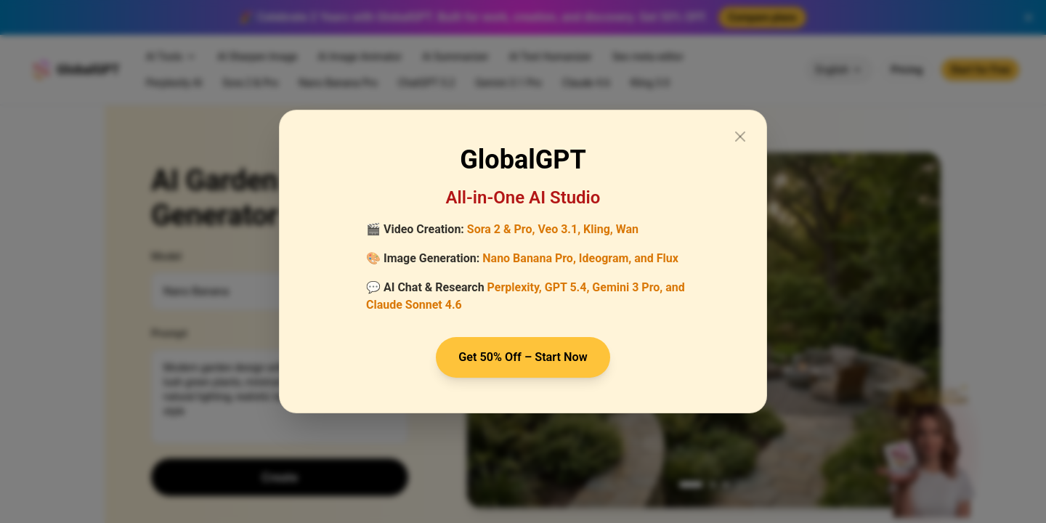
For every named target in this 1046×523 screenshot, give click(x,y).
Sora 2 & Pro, (501, 228)
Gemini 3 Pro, (627, 286)
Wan (627, 228)
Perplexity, (514, 286)
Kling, (598, 228)
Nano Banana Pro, (529, 257)
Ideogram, (605, 257)
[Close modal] (740, 135)
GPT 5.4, (567, 286)
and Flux (656, 257)
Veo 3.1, (559, 228)
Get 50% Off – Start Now (523, 357)
